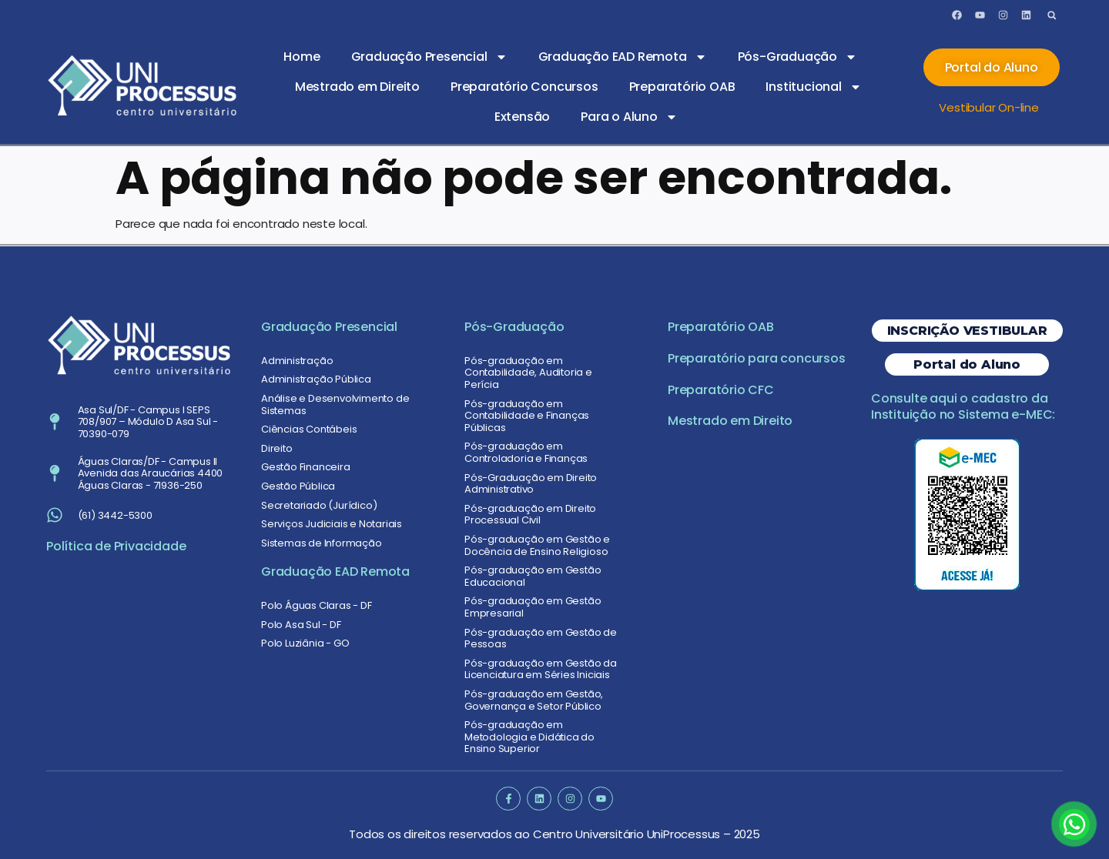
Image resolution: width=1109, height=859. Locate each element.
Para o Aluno (629, 117)
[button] (1051, 15)
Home (301, 56)
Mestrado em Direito (357, 86)
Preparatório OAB (682, 86)
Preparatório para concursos (757, 358)
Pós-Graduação (797, 57)
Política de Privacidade (116, 546)
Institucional (813, 87)
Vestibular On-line (988, 107)
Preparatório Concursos (524, 86)
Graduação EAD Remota (622, 57)
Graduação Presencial (429, 57)
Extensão (522, 116)
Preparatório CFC (721, 390)
